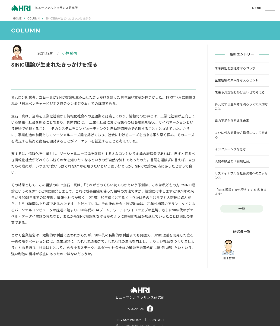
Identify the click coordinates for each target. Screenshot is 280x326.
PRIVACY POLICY (128, 320)
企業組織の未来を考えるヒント (236, 80)
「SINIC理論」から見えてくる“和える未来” (241, 192)
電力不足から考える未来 (232, 121)
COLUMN (33, 18)
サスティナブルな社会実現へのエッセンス (241, 175)
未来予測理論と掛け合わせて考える (240, 92)
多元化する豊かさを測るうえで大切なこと (241, 106)
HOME (17, 18)
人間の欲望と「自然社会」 (233, 161)
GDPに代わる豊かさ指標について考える (241, 135)
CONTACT (157, 320)
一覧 (241, 209)
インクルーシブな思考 (230, 149)
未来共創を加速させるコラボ (235, 68)
